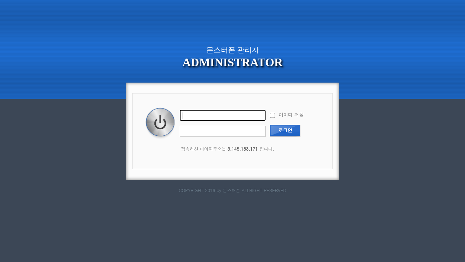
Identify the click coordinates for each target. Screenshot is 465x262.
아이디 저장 (287, 114)
